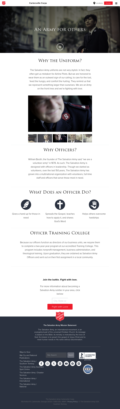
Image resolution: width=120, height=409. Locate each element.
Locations (98, 3)
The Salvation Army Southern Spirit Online (32, 368)
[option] (60, 29)
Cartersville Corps (38, 3)
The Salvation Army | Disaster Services (32, 373)
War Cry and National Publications (28, 356)
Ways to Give (25, 352)
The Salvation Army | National (28, 385)
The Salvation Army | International (28, 379)
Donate (108, 3)
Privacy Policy (73, 402)
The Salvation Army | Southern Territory (28, 362)
